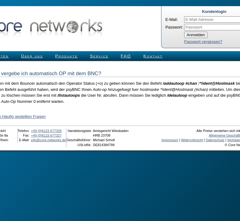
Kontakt (153, 56)
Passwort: (174, 27)
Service (99, 56)
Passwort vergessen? (203, 41)
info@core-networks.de (48, 140)
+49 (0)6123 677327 (46, 135)
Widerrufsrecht (192, 140)
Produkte (66, 56)
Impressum (169, 140)
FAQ (126, 56)
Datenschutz (215, 140)
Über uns (32, 56)
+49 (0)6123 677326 (46, 131)
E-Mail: (171, 19)
